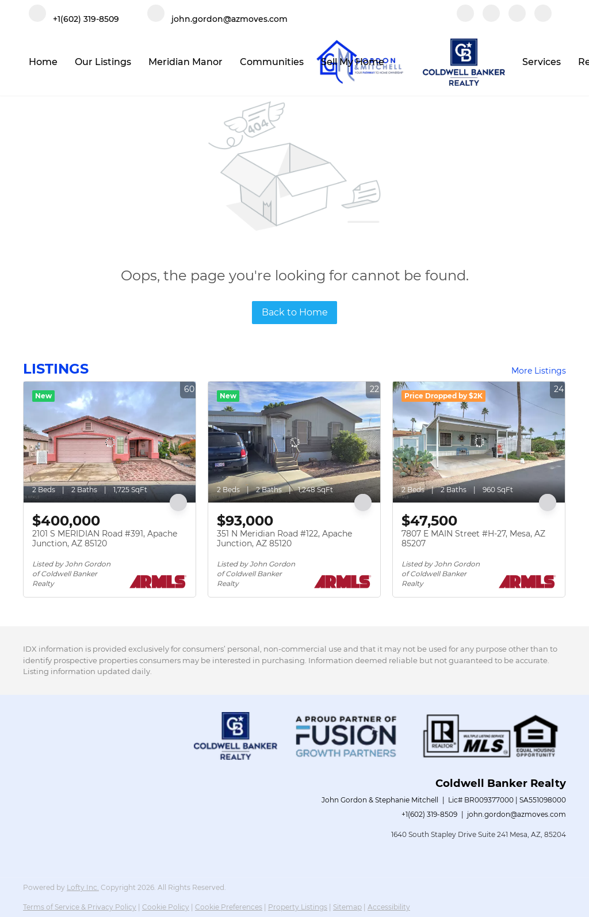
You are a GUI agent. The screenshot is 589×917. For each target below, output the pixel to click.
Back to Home (295, 312)
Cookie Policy (165, 907)
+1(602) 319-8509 (429, 814)
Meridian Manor (185, 61)
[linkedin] (491, 18)
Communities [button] (272, 61)
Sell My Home (352, 61)
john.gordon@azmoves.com (516, 814)
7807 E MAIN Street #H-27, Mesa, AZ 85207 (473, 538)
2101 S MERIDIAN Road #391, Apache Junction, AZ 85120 (104, 538)
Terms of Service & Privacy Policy (79, 907)
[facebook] (465, 18)
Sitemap (347, 907)
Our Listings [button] (103, 61)
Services (541, 61)
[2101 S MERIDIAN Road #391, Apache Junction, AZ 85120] (110, 442)
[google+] (543, 18)
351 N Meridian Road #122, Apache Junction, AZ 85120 (284, 538)
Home (43, 61)
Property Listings (297, 907)
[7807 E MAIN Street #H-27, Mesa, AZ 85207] (479, 442)
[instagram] (517, 18)
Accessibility (389, 907)
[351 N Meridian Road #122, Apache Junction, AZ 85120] (294, 442)
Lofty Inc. (83, 887)
